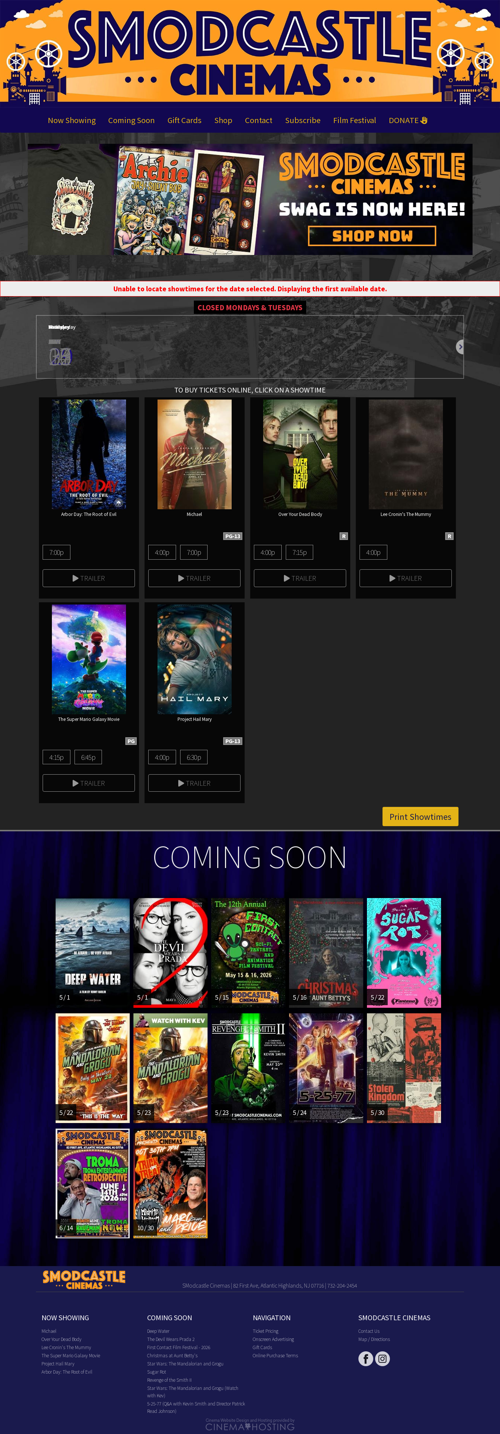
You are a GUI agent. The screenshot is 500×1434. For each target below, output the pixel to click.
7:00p (56, 552)
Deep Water (158, 1331)
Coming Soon (131, 120)
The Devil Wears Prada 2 (171, 1339)
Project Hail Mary (58, 1363)
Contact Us (369, 1331)
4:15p (56, 757)
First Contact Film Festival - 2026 (178, 1347)
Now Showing (72, 120)
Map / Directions (374, 1339)
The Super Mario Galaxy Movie (71, 1355)
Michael (49, 1331)
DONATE (408, 120)
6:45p (88, 757)
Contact (258, 120)
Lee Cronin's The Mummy (66, 1347)
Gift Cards (185, 120)
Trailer (89, 578)
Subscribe (303, 120)
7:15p (299, 552)
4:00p (162, 552)
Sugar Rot (156, 1371)
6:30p (194, 757)
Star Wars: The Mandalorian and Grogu (185, 1363)
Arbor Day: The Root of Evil (67, 1371)
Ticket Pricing (265, 1331)
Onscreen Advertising (273, 1339)
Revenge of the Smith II (169, 1380)
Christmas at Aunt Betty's (172, 1355)
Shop (223, 120)
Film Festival (354, 120)
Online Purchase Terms (275, 1355)
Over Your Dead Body (62, 1339)
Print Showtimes (420, 816)
